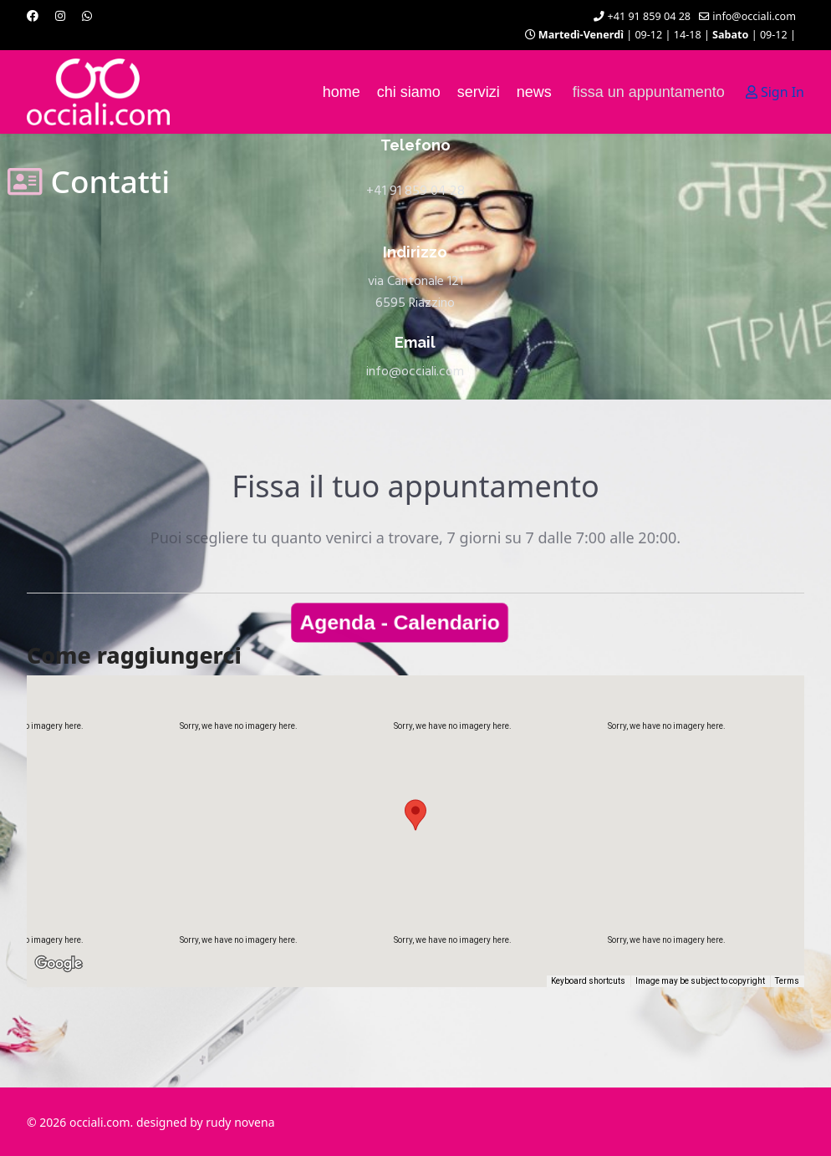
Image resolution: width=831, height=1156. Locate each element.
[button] (415, 815)
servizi (478, 92)
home (341, 92)
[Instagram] (60, 15)
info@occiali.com (754, 16)
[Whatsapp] (87, 15)
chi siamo (409, 92)
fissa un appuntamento (649, 92)
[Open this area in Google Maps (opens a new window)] (58, 976)
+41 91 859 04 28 (649, 16)
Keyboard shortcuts (593, 981)
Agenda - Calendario (401, 622)
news (534, 92)
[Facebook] (32, 15)
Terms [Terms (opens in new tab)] (788, 981)
